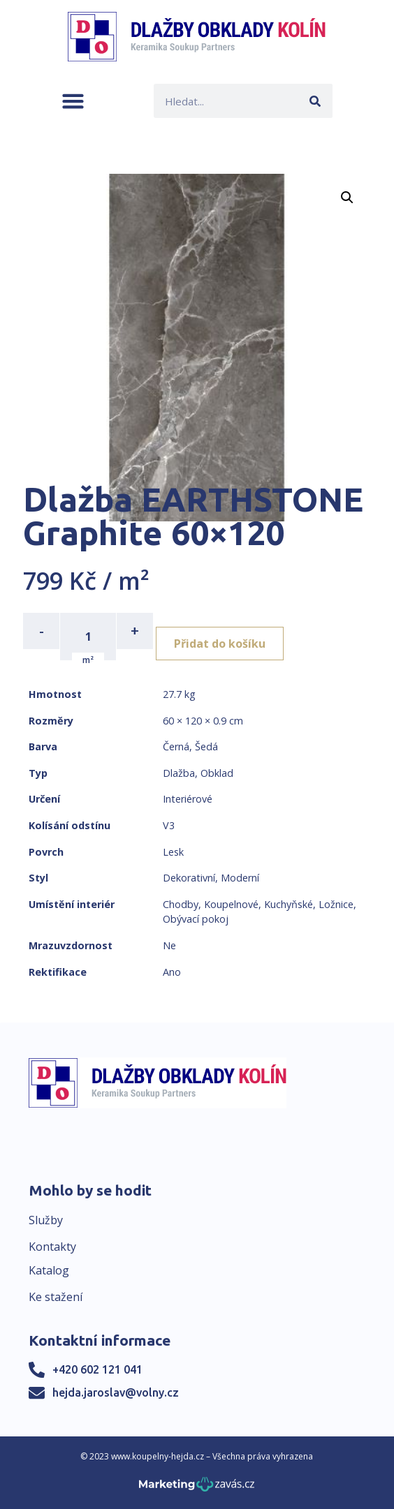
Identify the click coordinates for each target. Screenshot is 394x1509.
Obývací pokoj (195, 919)
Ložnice (336, 904)
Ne (169, 945)
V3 (169, 825)
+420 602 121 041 (97, 1369)
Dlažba (179, 773)
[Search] (315, 101)
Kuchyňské (288, 904)
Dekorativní (189, 877)
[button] (73, 100)
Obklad (216, 773)
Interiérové (187, 798)
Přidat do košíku (219, 643)
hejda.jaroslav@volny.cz (115, 1392)
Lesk (173, 851)
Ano (172, 972)
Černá (176, 746)
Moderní (240, 877)
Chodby (180, 904)
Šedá (206, 746)
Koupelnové (231, 904)
